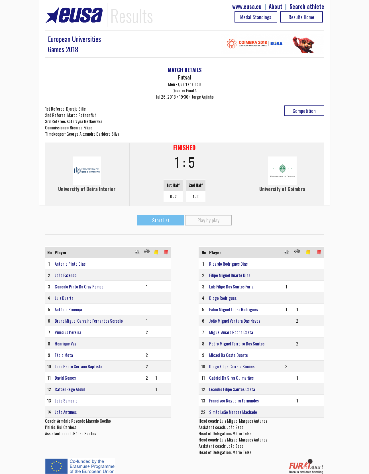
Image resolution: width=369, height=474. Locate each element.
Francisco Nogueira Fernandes (234, 400)
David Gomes (65, 378)
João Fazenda (66, 275)
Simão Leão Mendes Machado (233, 412)
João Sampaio (66, 400)
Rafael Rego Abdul (70, 389)
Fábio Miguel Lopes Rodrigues (233, 309)
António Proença (68, 309)
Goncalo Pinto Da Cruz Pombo (79, 286)
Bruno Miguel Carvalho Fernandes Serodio (89, 321)
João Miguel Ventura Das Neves (234, 321)
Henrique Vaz (65, 343)
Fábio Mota (64, 355)
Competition (304, 110)
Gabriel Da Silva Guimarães (231, 378)
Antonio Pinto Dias (70, 264)
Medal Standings (255, 17)
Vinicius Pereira (68, 332)
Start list (160, 220)
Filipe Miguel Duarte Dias (229, 275)
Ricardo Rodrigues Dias (228, 264)
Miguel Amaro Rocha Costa (231, 332)
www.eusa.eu (247, 6)
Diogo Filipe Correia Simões (231, 366)
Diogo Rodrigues (223, 298)
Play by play (208, 220)
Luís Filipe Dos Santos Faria (231, 286)
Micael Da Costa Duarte (228, 355)
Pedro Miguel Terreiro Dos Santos (236, 343)
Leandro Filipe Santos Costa (232, 389)
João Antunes (66, 412)
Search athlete (307, 6)
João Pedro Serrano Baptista (78, 366)
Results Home (301, 17)
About (275, 6)
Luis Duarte (64, 298)
